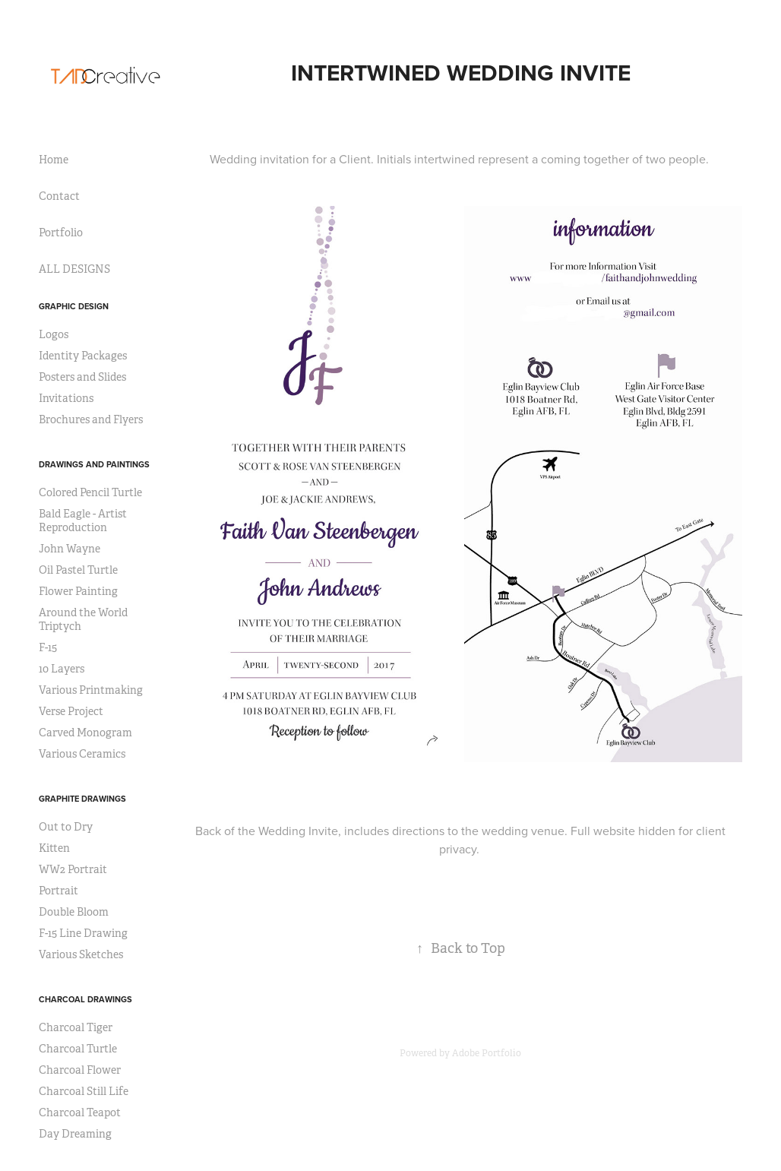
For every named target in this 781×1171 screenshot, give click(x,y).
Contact (59, 196)
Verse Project (71, 711)
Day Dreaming (75, 1134)
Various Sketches (81, 954)
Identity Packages (83, 355)
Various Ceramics (82, 754)
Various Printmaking (91, 690)
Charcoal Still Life (83, 1091)
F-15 (48, 647)
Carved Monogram (85, 732)
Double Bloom (74, 912)
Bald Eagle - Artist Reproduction (83, 520)
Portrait (58, 890)
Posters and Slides (82, 377)
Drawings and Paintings (94, 464)
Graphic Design (74, 306)
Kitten (54, 848)
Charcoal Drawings (85, 999)
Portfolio (61, 232)
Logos (53, 334)
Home (53, 159)
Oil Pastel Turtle (78, 570)
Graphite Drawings (82, 799)
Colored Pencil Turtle (90, 492)
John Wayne (69, 548)
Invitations (66, 398)
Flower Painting (78, 591)
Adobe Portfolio (486, 1053)
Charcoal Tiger (75, 1027)
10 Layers (61, 669)
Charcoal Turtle (78, 1048)
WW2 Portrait (73, 869)
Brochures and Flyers (91, 419)
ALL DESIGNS (74, 269)
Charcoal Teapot (80, 1112)
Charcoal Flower (80, 1070)
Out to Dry (66, 827)
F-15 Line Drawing (83, 933)
